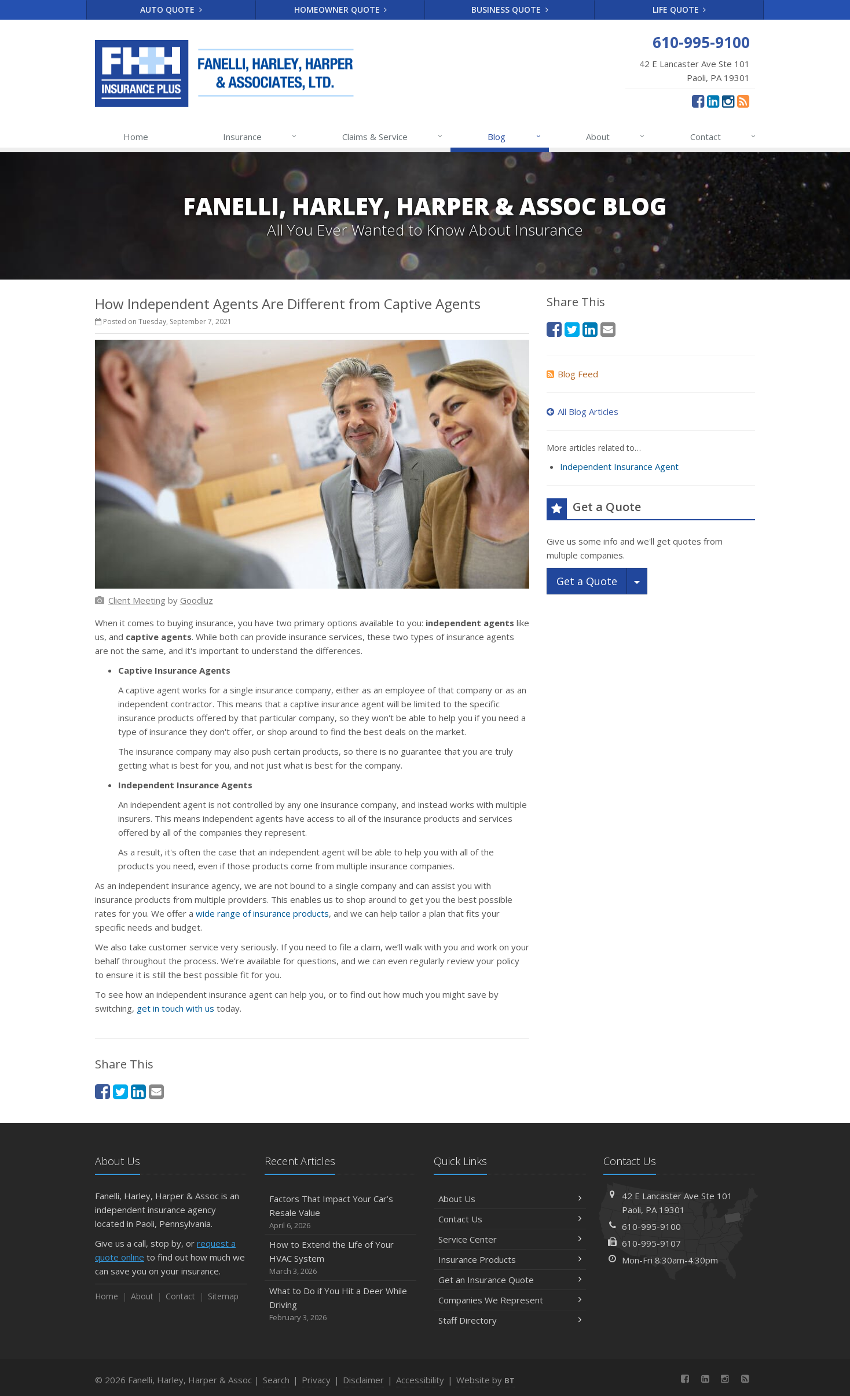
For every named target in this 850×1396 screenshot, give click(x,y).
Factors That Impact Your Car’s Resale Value (340, 1212)
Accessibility (420, 1380)
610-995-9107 (651, 1243)
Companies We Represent (509, 1300)
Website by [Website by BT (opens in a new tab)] (485, 1380)
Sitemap (223, 1296)
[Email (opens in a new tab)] (156, 1091)
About (616, 136)
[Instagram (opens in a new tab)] (728, 101)
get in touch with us (175, 1008)
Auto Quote (171, 9)
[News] (743, 101)
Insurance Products (509, 1259)
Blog (514, 136)
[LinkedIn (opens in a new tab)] (713, 101)
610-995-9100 (651, 1226)
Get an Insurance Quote (509, 1279)
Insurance (260, 136)
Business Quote (509, 9)
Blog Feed (572, 374)
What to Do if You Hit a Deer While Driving (340, 1304)
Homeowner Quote (340, 9)
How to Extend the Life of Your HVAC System (340, 1258)
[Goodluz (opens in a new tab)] (196, 600)
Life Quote (679, 9)
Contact (723, 136)
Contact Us (509, 1219)
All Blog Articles (582, 411)
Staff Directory (509, 1320)
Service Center (509, 1239)
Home (135, 136)
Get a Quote (586, 581)
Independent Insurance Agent (619, 466)
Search (276, 1380)
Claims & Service (393, 136)
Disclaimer (363, 1380)
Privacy (316, 1380)
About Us (509, 1198)
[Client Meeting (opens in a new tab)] (137, 600)
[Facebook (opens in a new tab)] (698, 101)
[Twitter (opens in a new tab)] (120, 1091)
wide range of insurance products (262, 913)
